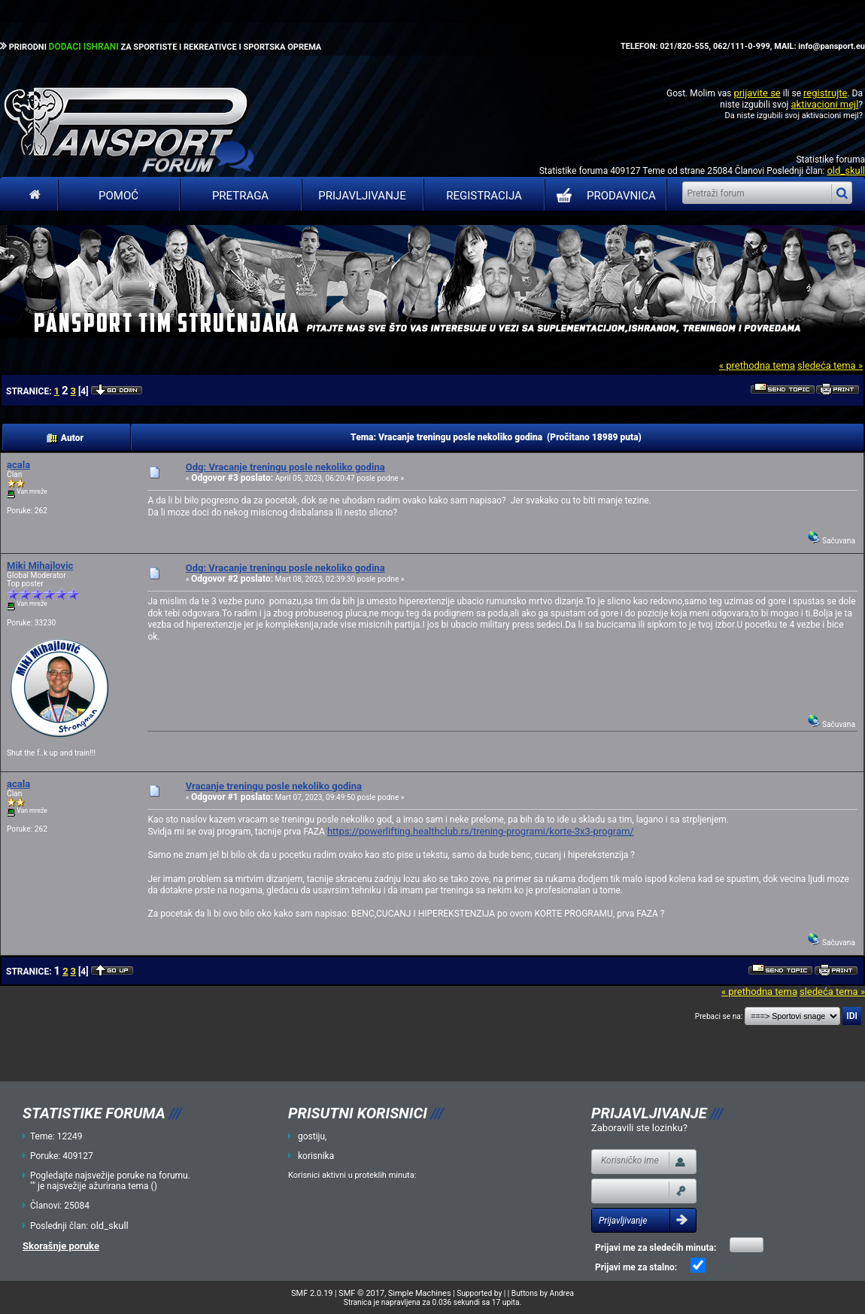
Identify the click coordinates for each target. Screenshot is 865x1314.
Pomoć (118, 195)
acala (18, 464)
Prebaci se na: (719, 1016)
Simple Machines (419, 1293)
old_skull (846, 170)
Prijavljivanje (361, 195)
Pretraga (240, 195)
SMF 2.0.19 (311, 1293)
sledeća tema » (830, 365)
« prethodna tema (757, 365)
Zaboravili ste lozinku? (639, 1127)
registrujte (825, 93)
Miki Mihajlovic (40, 565)
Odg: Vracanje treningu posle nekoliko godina (285, 467)
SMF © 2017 (361, 1293)
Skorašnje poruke (61, 1246)
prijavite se (756, 93)
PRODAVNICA (603, 195)
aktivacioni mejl (824, 104)
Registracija (484, 195)
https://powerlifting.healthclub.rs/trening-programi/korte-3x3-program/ (480, 831)
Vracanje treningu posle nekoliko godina (274, 786)
